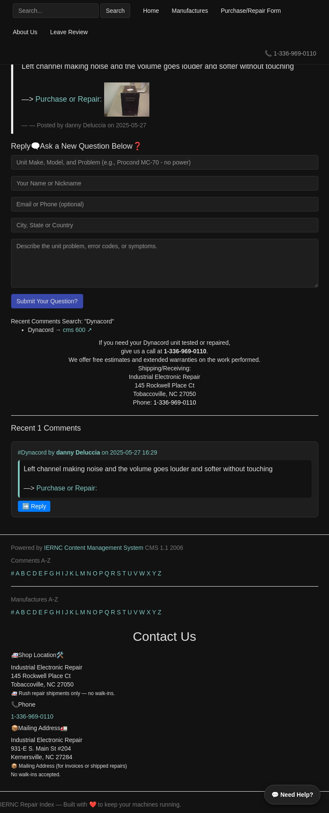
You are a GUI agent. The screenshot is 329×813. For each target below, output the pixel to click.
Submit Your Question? (47, 301)
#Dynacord (32, 452)
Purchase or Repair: (92, 99)
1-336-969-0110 (295, 53)
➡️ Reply (34, 506)
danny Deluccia (78, 452)
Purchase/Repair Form (251, 10)
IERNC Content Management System (93, 547)
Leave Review (69, 32)
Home (151, 10)
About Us (25, 32)
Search (115, 10)
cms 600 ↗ (77, 329)
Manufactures (190, 10)
